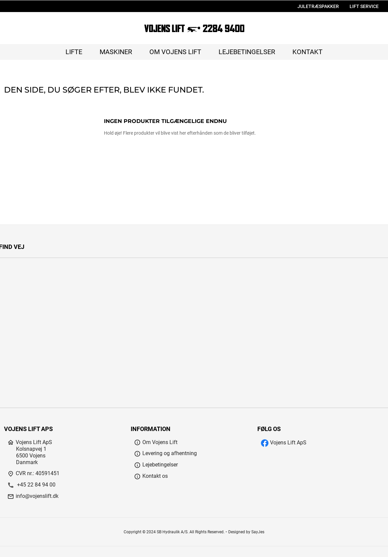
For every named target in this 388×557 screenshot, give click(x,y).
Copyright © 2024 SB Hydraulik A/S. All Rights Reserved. (175, 532)
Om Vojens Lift (175, 52)
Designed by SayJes (246, 532)
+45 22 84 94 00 (31, 484)
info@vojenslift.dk (32, 496)
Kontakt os (151, 476)
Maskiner (116, 52)
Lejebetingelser (247, 52)
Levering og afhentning (165, 453)
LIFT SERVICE (364, 6)
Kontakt (307, 52)
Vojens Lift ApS (283, 442)
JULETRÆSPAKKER (318, 6)
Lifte (74, 52)
